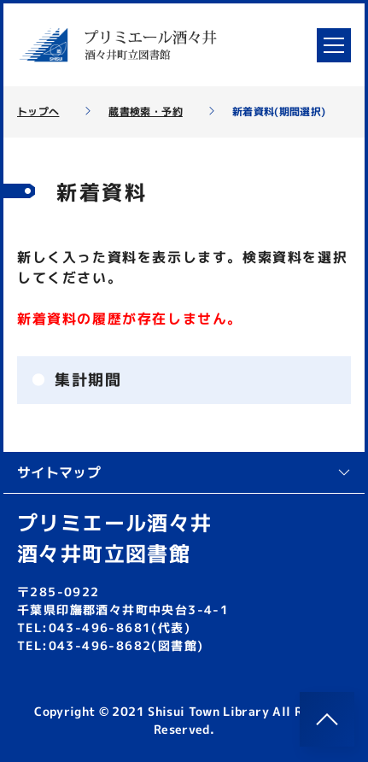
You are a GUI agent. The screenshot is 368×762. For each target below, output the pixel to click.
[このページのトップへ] (327, 719)
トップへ (38, 112)
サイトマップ (184, 472)
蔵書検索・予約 (145, 112)
